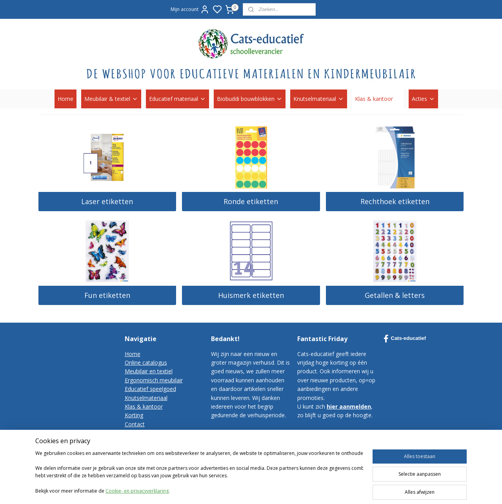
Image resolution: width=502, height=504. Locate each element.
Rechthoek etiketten (394, 201)
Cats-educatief (405, 339)
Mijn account (190, 9)
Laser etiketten (107, 201)
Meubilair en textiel (149, 371)
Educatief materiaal (177, 98)
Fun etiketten (107, 295)
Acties (423, 98)
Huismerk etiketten (251, 295)
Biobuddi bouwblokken (249, 98)
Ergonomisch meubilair (154, 380)
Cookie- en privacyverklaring (137, 491)
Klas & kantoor (378, 98)
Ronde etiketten (251, 201)
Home (65, 98)
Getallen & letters (395, 295)
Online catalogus (146, 362)
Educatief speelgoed (150, 389)
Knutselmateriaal (318, 98)
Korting (134, 415)
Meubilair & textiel (111, 98)
